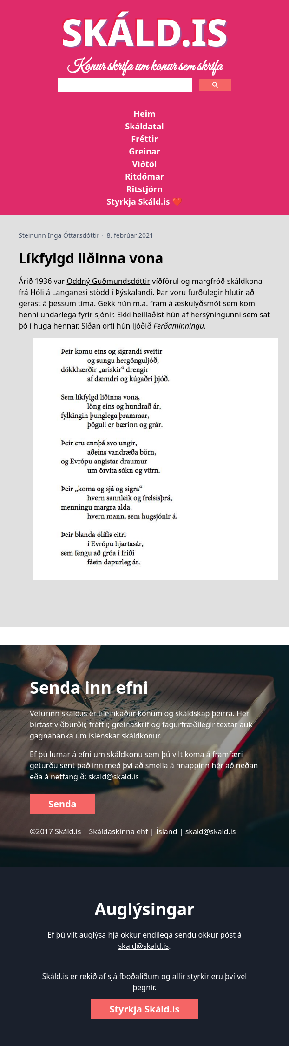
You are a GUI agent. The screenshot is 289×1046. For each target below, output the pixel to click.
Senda (62, 804)
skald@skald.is (113, 776)
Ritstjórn (144, 188)
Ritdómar (144, 176)
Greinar (144, 151)
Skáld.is (68, 831)
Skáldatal (144, 126)
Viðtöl (144, 163)
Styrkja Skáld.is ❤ (144, 201)
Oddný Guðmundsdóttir (108, 281)
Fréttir (144, 138)
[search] (124, 85)
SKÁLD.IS (144, 31)
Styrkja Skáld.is (144, 1009)
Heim (144, 113)
